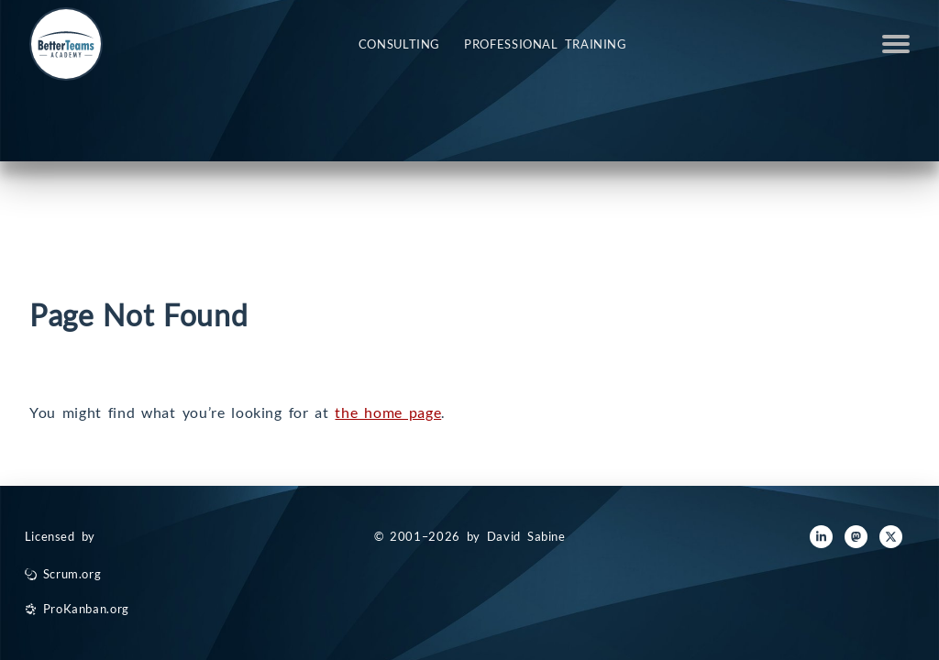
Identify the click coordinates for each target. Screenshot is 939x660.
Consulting (399, 44)
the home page (388, 412)
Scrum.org (72, 573)
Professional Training (545, 44)
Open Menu (896, 44)
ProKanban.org (86, 608)
